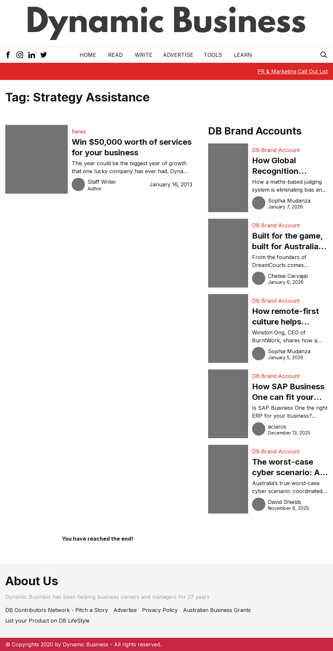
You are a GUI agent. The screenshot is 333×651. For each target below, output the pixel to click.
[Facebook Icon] (8, 55)
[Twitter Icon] (43, 55)
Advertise (178, 55)
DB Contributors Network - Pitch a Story (56, 610)
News (79, 131)
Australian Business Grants (217, 610)
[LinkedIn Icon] (31, 55)
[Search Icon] (324, 55)
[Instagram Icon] (20, 55)
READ (115, 55)
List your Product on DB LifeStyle (47, 620)
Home (88, 55)
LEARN (243, 55)
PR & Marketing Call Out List (292, 71)
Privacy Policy (160, 610)
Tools (213, 55)
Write (143, 55)
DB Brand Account (276, 150)
